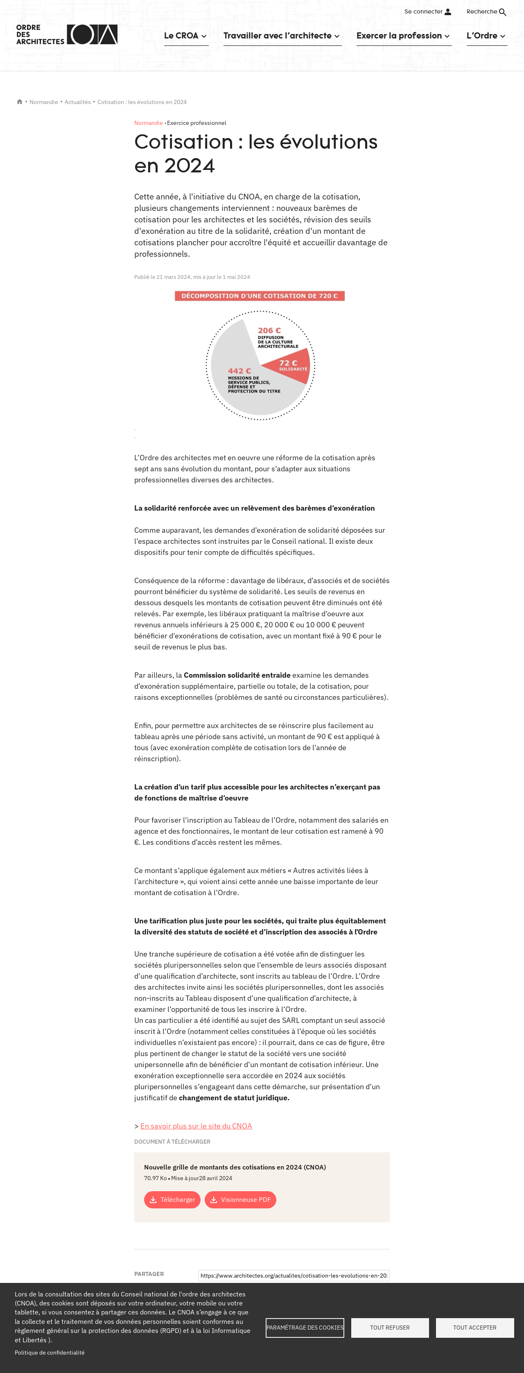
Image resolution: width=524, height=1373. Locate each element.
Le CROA (181, 35)
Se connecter (423, 12)
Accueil (19, 101)
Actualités (78, 102)
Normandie (43, 102)
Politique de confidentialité (50, 1352)
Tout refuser (390, 1327)
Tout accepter (475, 1327)
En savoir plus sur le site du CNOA (196, 1126)
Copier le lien (232, 1202)
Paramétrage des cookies (305, 1327)
